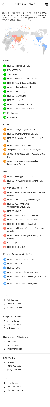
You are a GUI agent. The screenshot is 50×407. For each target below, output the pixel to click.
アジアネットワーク (25, 4)
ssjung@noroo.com (15, 390)
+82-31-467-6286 (14, 345)
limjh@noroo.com (14, 328)
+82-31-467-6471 (14, 304)
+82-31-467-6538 (14, 366)
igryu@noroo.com (14, 370)
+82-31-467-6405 (14, 324)
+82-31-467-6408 (14, 387)
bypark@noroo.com (15, 307)
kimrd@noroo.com (14, 349)
